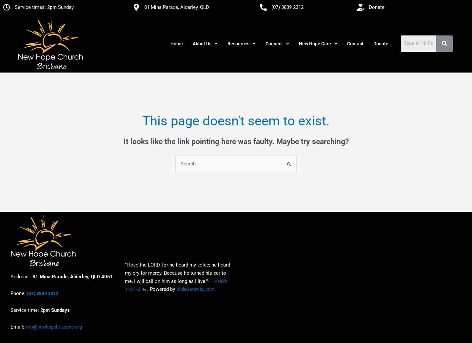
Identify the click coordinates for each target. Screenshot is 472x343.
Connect (277, 43)
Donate (380, 43)
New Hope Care (318, 43)
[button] (205, 43)
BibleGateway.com (195, 289)
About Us (205, 43)
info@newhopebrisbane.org (53, 327)
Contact (355, 43)
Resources (241, 43)
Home (176, 43)
